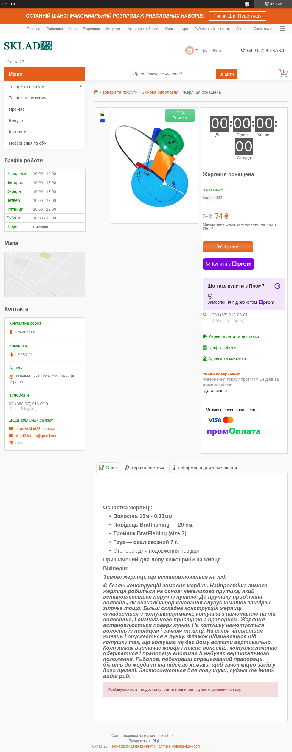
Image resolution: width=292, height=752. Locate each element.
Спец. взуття (264, 29)
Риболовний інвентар (212, 29)
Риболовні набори (61, 29)
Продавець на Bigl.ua (146, 741)
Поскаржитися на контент (132, 746)
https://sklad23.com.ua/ (35, 428)
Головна (34, 29)
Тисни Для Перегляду (238, 15)
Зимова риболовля (160, 92)
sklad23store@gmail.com (36, 435)
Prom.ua (174, 736)
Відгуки (16, 120)
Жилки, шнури (176, 29)
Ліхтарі (241, 29)
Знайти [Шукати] (226, 74)
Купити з (231, 264)
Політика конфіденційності (178, 746)
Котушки (113, 29)
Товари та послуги (119, 92)
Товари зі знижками (27, 98)
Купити (231, 246)
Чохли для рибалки (142, 29)
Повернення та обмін (29, 143)
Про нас (16, 109)
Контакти (17, 132)
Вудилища (91, 29)
